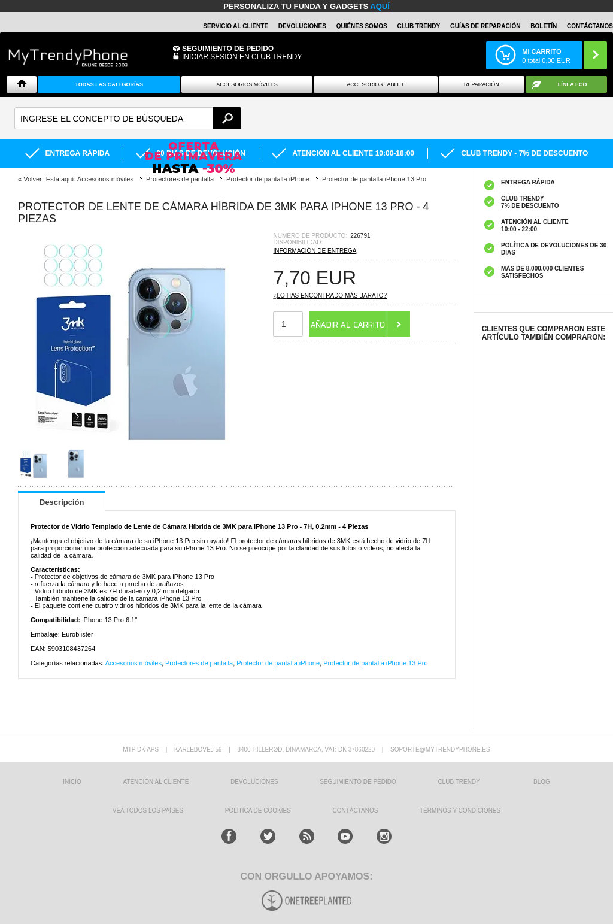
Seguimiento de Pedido (228, 48)
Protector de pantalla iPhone (278, 663)
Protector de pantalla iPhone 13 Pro (375, 663)
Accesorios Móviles (247, 84)
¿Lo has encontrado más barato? (330, 295)
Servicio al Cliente (235, 26)
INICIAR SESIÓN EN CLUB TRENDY (242, 57)
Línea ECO (572, 84)
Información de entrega (314, 250)
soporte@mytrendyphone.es (440, 749)
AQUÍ (380, 6)
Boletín (543, 26)
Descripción (62, 502)
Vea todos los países (148, 810)
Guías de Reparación (485, 26)
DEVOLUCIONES (302, 26)
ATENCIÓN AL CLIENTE (156, 781)
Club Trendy (418, 26)
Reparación (481, 84)
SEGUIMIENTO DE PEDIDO (358, 781)
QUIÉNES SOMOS (361, 26)
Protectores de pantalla (199, 663)
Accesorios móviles (133, 663)
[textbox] (127, 118)
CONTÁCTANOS (590, 26)
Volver (32, 179)
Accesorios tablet (375, 84)
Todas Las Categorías (109, 84)
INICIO (72, 781)
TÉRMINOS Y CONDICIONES (460, 810)
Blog (541, 781)
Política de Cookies (258, 810)
